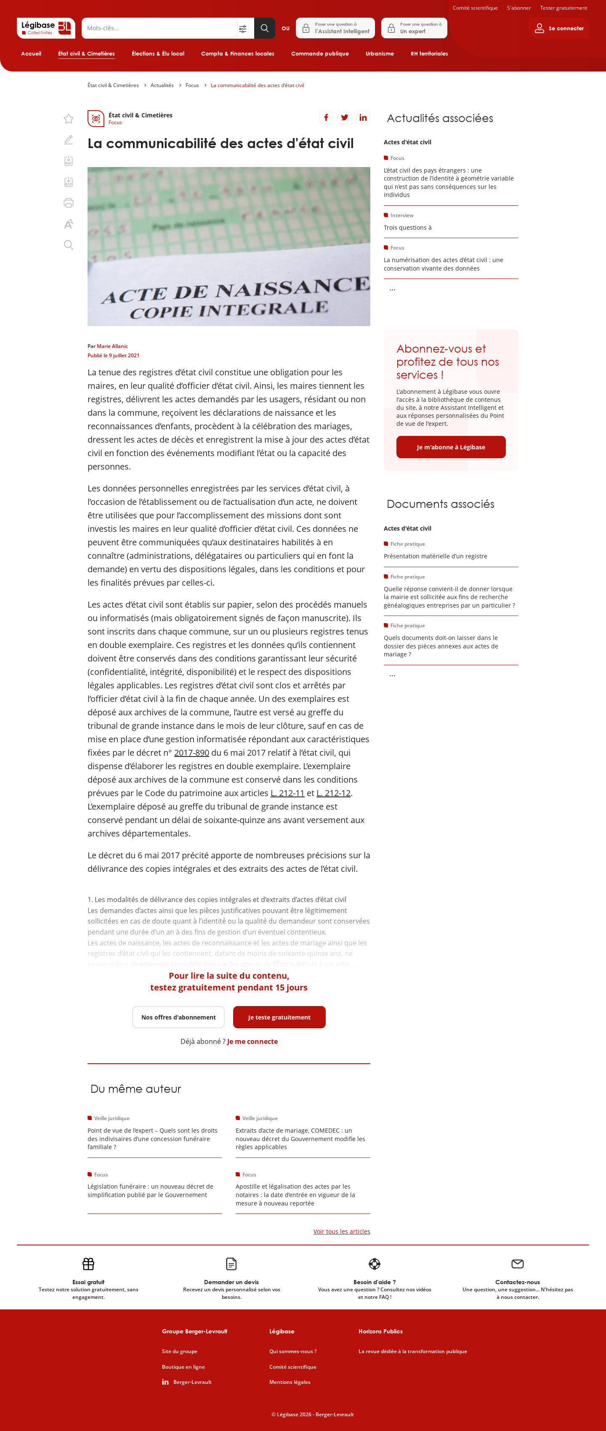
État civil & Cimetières (86, 53)
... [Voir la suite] (392, 287)
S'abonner (519, 7)
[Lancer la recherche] (264, 28)
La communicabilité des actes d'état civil (257, 85)
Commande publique (320, 53)
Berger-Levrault (192, 1382)
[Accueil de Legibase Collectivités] (46, 28)
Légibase (282, 1331)
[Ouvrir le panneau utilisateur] (559, 28)
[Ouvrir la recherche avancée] (245, 28)
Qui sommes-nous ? (292, 1351)
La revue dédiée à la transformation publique (413, 1351)
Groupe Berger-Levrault (194, 1331)
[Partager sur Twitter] (345, 117)
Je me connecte (252, 1041)
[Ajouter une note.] (68, 139)
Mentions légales (290, 1382)
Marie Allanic (112, 346)
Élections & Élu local (158, 53)
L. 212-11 (288, 793)
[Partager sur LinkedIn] (363, 117)
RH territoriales (429, 53)
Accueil (31, 53)
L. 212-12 (333, 793)
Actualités (162, 85)
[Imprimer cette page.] (68, 202)
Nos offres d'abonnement (178, 1017)
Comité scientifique (475, 7)
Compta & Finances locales (237, 53)
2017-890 (191, 752)
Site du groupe (179, 1351)
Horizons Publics (381, 1331)
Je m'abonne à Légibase (451, 447)
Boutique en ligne (183, 1367)
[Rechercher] (159, 28)
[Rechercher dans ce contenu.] (68, 244)
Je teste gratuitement (279, 1017)
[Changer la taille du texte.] (68, 223)
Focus (192, 85)
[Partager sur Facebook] (326, 117)
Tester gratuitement (563, 7)
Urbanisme (380, 53)
